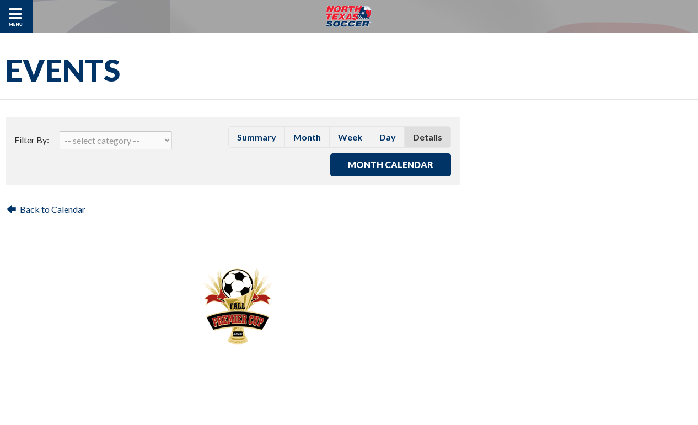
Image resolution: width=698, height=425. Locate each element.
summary (256, 137)
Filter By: (31, 140)
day (387, 137)
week (350, 137)
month (307, 137)
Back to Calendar (52, 209)
